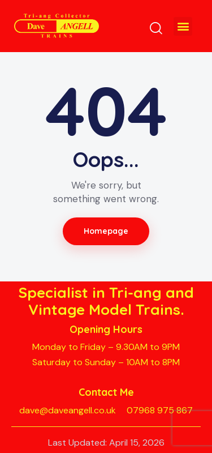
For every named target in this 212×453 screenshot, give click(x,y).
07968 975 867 (160, 410)
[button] (183, 26)
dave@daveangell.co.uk (67, 410)
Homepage (106, 231)
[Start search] (156, 28)
